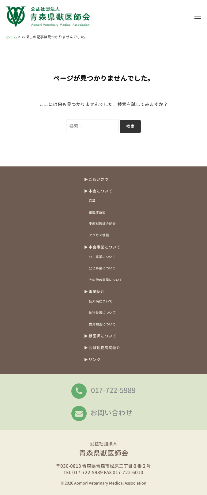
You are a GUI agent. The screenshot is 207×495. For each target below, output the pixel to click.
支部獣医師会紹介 (102, 223)
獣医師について (102, 336)
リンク (94, 359)
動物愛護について (102, 312)
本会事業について (104, 247)
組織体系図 (97, 212)
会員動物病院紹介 (104, 347)
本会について (100, 191)
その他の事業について (105, 279)
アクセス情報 (99, 235)
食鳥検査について (102, 324)
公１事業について (102, 256)
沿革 (92, 200)
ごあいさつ (98, 179)
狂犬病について (100, 301)
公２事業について (102, 268)
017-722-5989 (113, 390)
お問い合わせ (111, 412)
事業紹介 (96, 291)
